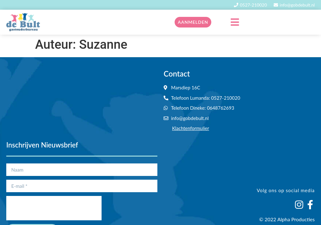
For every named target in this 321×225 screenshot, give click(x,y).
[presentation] (54, 208)
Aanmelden (193, 22)
